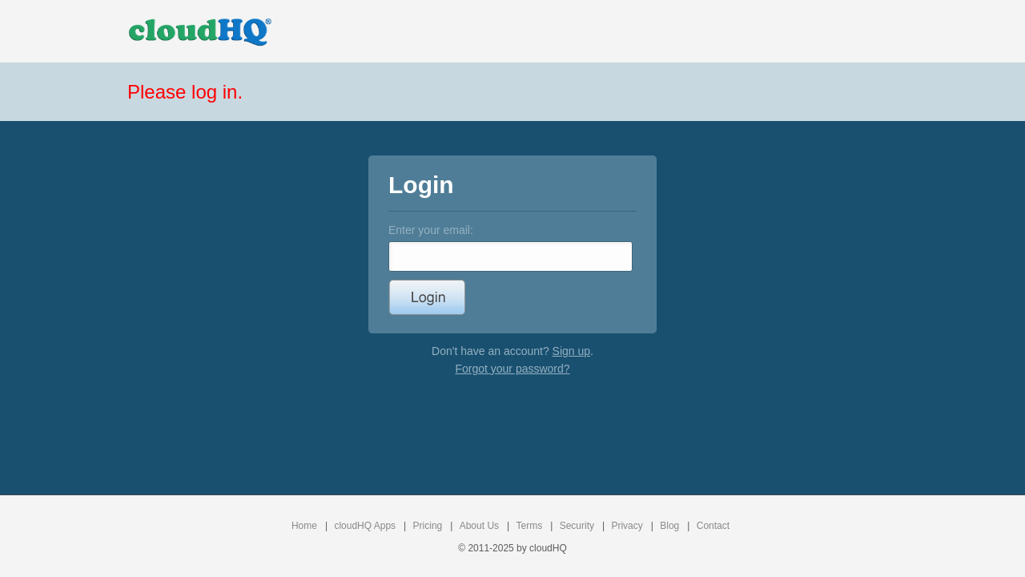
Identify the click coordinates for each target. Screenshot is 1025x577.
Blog (669, 525)
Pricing (428, 525)
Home (304, 525)
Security (577, 525)
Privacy (626, 525)
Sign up (571, 351)
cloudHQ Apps (365, 525)
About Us (479, 525)
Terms (530, 525)
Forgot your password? (512, 368)
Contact (713, 525)
